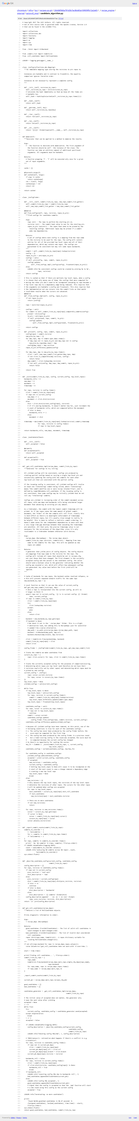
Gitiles (13, 1118)
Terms (24, 1118)
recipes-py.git (46, 10)
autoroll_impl (32, 13)
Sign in (134, 3)
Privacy (18, 1118)
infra (30, 10)
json (135, 1118)
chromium (22, 10)
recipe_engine (107, 10)
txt (130, 1118)
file (61, 18)
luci (36, 10)
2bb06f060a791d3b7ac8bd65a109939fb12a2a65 (75, 10)
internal (20, 13)
